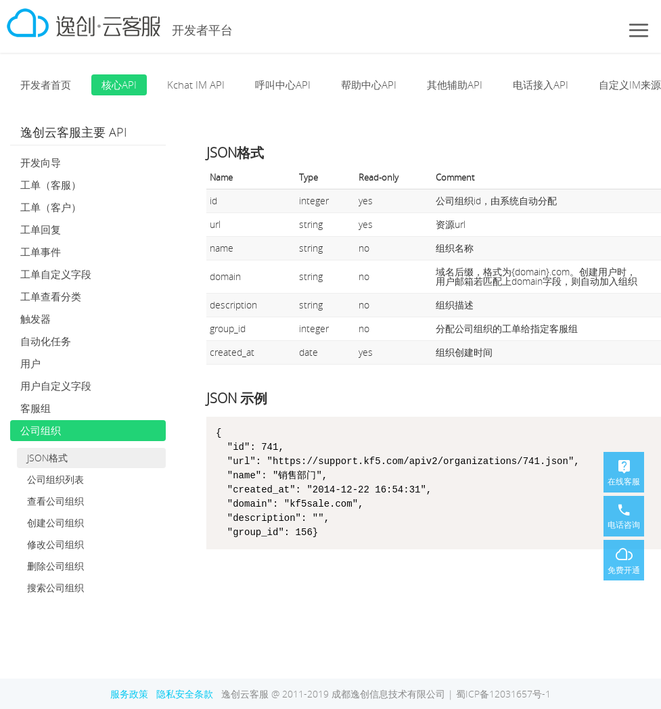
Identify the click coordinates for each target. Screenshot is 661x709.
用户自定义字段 (55, 385)
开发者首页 (45, 84)
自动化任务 (45, 341)
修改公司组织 (55, 544)
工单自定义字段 (55, 274)
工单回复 (40, 229)
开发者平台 (202, 30)
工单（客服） (50, 184)
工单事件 (40, 251)
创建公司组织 (55, 522)
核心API (119, 84)
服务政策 (129, 693)
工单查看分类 (50, 296)
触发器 (35, 318)
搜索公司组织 (55, 587)
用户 (30, 363)
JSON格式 (47, 457)
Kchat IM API (196, 84)
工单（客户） (50, 207)
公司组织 (40, 430)
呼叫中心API (283, 84)
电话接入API (540, 84)
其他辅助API (454, 84)
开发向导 (40, 162)
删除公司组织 (55, 565)
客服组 (35, 408)
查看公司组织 (55, 501)
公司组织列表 (55, 479)
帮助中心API (368, 84)
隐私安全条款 (184, 693)
